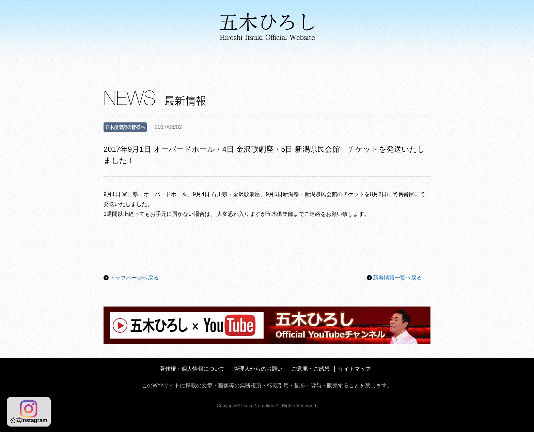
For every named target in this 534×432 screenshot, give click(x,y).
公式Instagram (28, 411)
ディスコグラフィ (201, 61)
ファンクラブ (402, 61)
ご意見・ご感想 (311, 369)
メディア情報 (272, 61)
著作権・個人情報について (192, 369)
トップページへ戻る (134, 278)
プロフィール (132, 61)
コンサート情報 (339, 61)
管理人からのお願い (258, 369)
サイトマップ (354, 369)
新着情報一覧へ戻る (397, 278)
